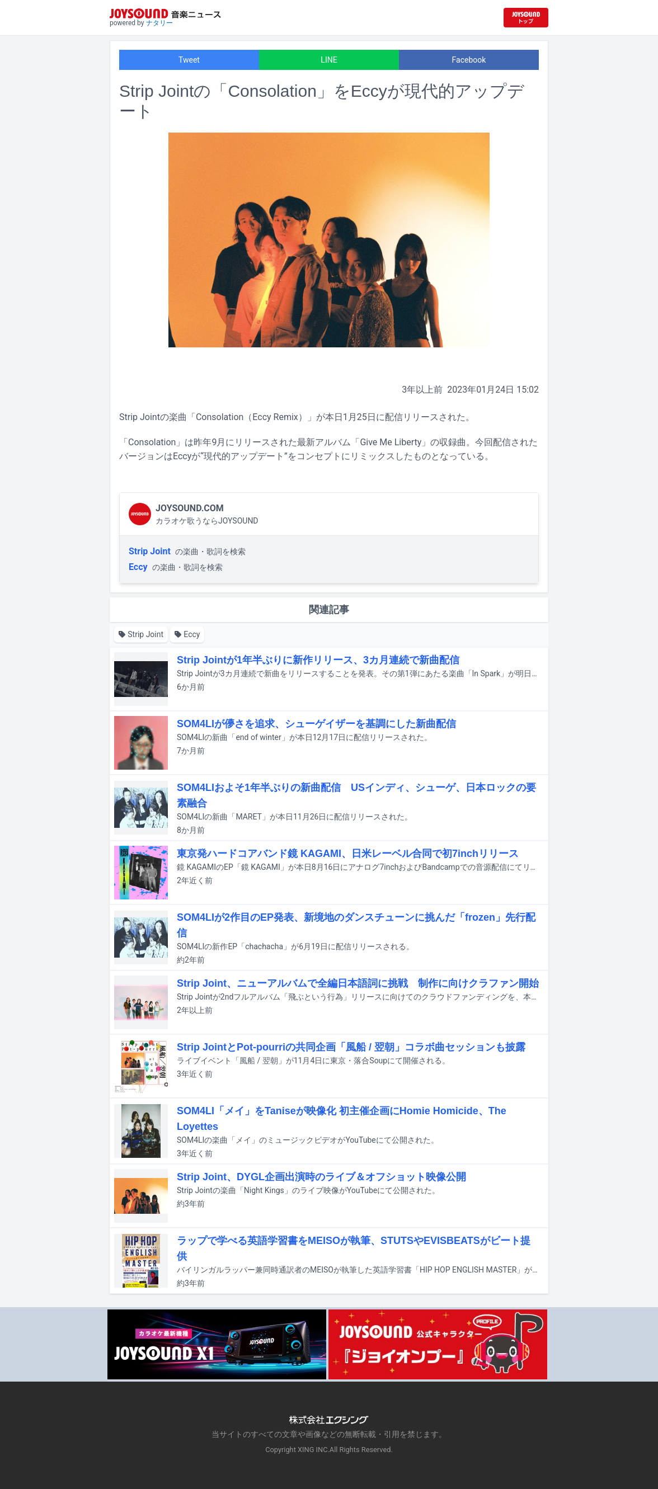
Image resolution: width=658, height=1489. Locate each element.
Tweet (189, 59)
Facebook (469, 59)
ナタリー (159, 23)
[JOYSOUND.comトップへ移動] (526, 17)
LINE (329, 59)
